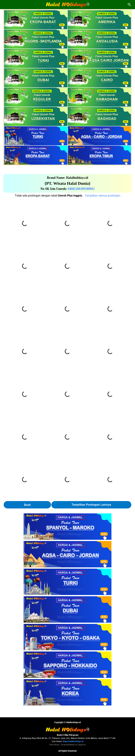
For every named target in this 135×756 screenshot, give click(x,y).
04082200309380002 (81, 189)
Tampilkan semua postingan (102, 195)
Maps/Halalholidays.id (73, 741)
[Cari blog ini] (129, 4)
